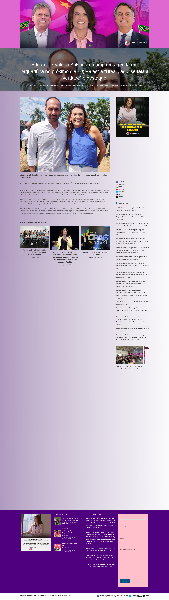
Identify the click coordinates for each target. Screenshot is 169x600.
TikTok (119, 194)
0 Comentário (66, 524)
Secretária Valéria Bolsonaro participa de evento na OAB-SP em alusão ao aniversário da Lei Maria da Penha (132, 310)
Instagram (120, 184)
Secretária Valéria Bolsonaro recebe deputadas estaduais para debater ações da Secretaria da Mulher (131, 283)
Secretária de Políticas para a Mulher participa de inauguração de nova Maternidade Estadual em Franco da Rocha (131, 337)
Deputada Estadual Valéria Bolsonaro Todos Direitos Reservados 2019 (38, 595)
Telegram (120, 191)
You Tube (120, 189)
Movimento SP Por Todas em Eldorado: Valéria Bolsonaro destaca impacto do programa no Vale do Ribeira (132, 241)
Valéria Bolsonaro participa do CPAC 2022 (95, 253)
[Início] (26, 85)
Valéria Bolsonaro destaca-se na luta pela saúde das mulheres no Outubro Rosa (72, 546)
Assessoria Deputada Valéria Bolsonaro (36, 183)
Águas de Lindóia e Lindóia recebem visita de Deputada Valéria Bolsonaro (34, 252)
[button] (148, 348)
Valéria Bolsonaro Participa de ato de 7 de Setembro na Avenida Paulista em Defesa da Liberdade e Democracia (132, 250)
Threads (119, 197)
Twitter (119, 187)
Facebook (120, 181)
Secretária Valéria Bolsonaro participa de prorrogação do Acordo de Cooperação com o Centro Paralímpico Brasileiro (130, 292)
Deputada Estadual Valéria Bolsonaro (87, 183)
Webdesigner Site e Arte (64, 595)
